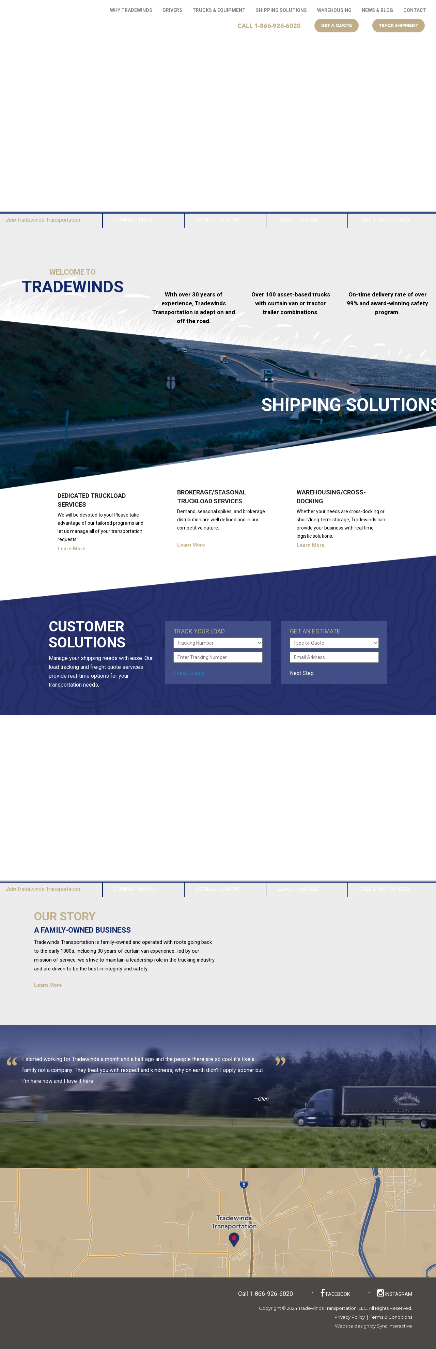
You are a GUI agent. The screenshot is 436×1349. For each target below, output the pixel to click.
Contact (414, 10)
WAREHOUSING (334, 10)
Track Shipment (398, 25)
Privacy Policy (349, 1317)
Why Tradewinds (131, 10)
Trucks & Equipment (219, 10)
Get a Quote (336, 25)
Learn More (77, 549)
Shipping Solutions (281, 10)
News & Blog (377, 10)
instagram (394, 1293)
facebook (335, 1293)
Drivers (172, 10)
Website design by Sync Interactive (373, 1326)
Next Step (306, 673)
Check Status (189, 673)
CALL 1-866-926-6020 (269, 26)
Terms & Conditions (391, 1317)
